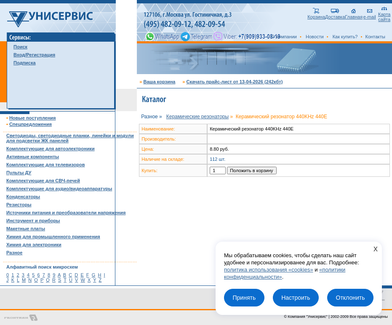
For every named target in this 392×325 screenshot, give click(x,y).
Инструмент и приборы (33, 220)
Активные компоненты (32, 156)
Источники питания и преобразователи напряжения (65, 212)
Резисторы (19, 204)
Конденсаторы (23, 196)
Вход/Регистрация (34, 54)
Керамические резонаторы (197, 117)
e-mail (369, 14)
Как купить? (345, 36)
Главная (354, 14)
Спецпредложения (30, 124)
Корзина (316, 14)
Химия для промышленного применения (53, 236)
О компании (284, 36)
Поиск (20, 46)
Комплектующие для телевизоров (45, 164)
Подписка (24, 62)
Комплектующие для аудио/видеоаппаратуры (59, 188)
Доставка (335, 14)
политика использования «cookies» (268, 269)
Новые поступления (32, 117)
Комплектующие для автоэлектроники (50, 148)
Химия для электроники (33, 244)
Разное (14, 252)
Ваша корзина (159, 81)
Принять (244, 297)
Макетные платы (25, 228)
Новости (315, 36)
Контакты (375, 36)
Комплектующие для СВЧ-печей (43, 180)
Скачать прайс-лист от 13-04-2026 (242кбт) (234, 81)
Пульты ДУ (18, 172)
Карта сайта (384, 15)
